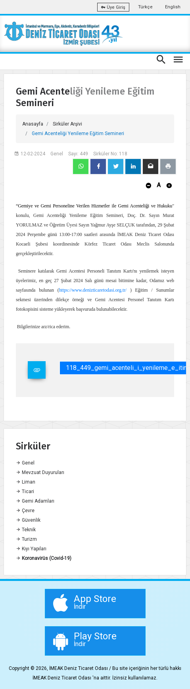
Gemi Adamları (35, 501)
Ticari (25, 491)
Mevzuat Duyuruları (40, 472)
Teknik (26, 529)
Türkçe (145, 7)
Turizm (26, 539)
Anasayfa (32, 124)
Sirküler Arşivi (67, 124)
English (172, 7)
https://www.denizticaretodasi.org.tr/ (93, 290)
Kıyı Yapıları (31, 549)
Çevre (25, 510)
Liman (25, 482)
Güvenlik (28, 520)
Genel (25, 463)
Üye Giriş (113, 7)
